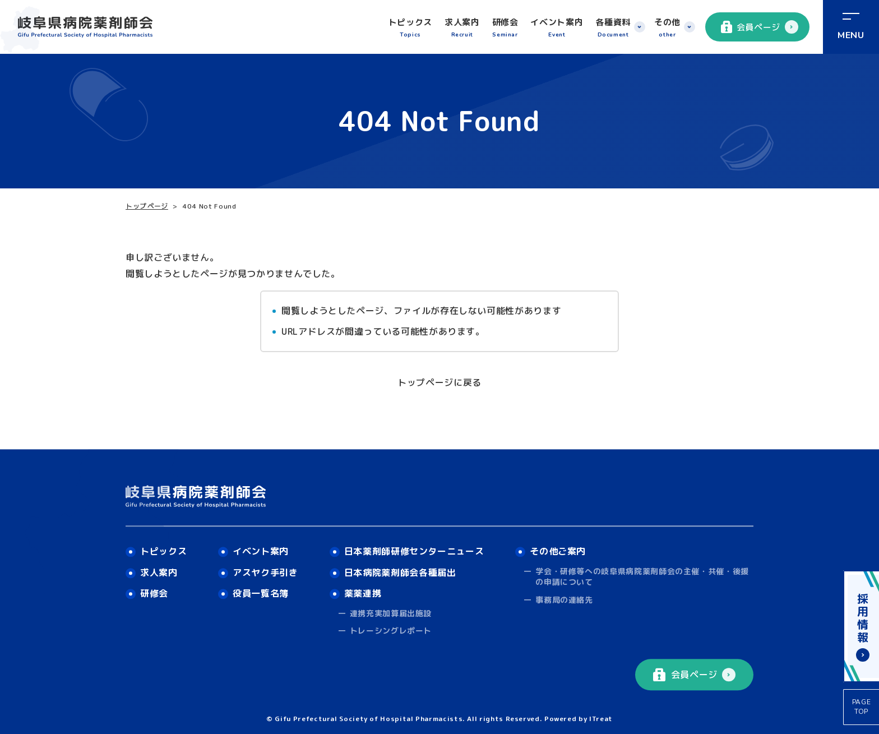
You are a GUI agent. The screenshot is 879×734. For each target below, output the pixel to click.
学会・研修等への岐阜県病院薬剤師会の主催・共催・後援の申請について (642, 577)
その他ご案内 (558, 551)
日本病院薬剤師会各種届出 (400, 572)
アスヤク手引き (265, 572)
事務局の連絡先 (564, 599)
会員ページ (750, 27)
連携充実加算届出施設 (391, 613)
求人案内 (462, 28)
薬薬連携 (363, 594)
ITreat (601, 718)
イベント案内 (556, 28)
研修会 (505, 28)
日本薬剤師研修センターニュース (414, 551)
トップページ (147, 206)
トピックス (410, 28)
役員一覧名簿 (261, 594)
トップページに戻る (439, 382)
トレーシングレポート (391, 631)
